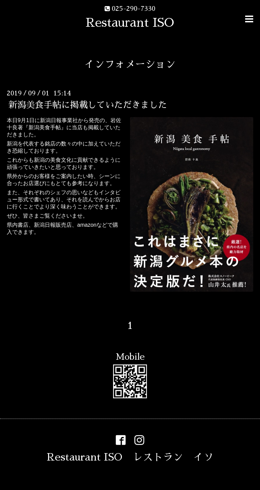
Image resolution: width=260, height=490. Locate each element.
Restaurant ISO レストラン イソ (130, 457)
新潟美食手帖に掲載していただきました (87, 105)
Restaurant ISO (130, 23)
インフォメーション (130, 64)
